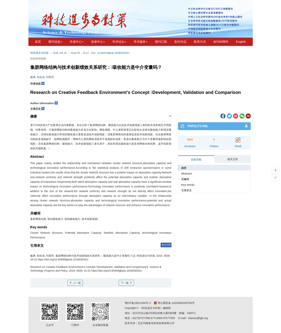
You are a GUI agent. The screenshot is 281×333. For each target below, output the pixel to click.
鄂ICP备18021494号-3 (138, 302)
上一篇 (75, 282)
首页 (38, 41)
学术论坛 (119, 41)
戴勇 (33, 77)
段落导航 (196, 159)
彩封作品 (180, 41)
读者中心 (98, 41)
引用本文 (186, 190)
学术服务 (141, 41)
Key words (187, 184)
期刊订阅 (161, 41)
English (241, 41)
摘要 (183, 167)
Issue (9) (75, 53)
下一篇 (126, 282)
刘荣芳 (50, 77)
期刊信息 (55, 41)
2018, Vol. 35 (60, 53)
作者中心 (77, 41)
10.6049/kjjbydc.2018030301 (113, 53)
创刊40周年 (221, 41)
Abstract (186, 173)
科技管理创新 (38, 58)
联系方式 (200, 41)
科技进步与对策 (39, 53)
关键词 (185, 179)
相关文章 (232, 159)
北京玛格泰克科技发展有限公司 (156, 323)
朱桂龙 (41, 77)
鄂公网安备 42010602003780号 (174, 302)
